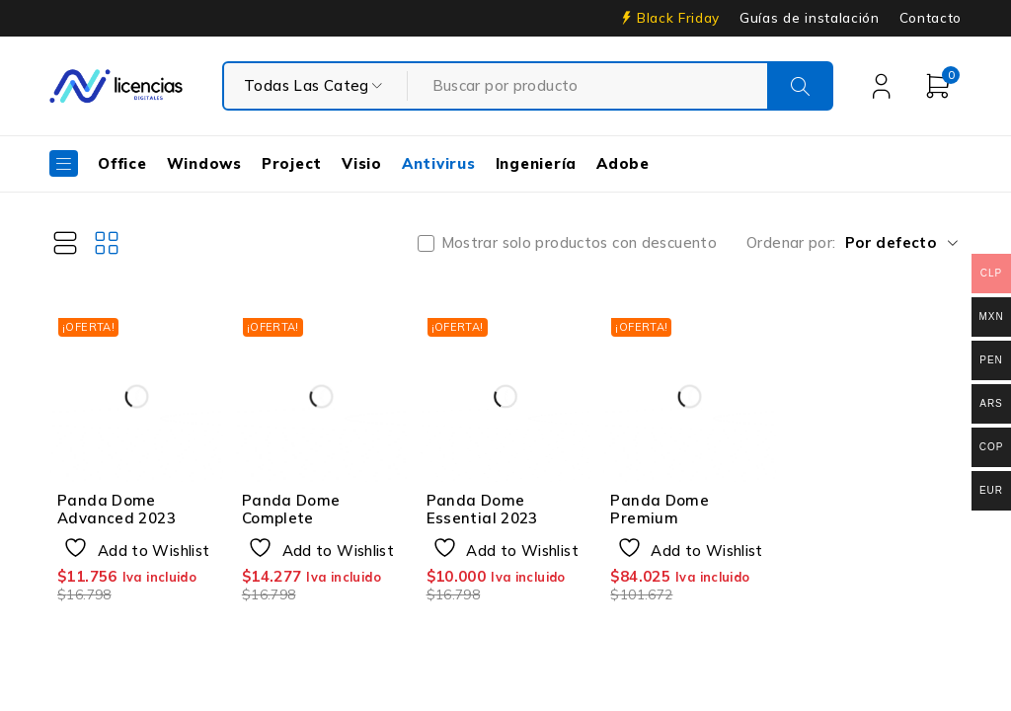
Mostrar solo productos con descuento (579, 243)
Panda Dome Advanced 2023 (116, 509)
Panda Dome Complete (291, 509)
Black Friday (678, 18)
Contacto (930, 18)
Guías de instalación (809, 18)
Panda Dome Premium (659, 509)
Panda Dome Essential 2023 (482, 509)
